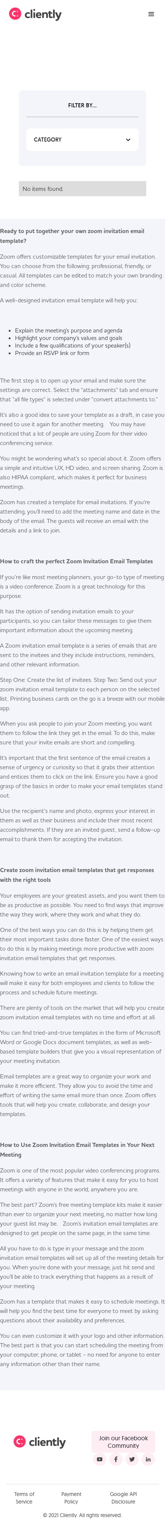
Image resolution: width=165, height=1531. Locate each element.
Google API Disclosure (123, 1498)
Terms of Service (24, 1498)
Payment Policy (71, 1498)
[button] (151, 14)
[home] (35, 14)
